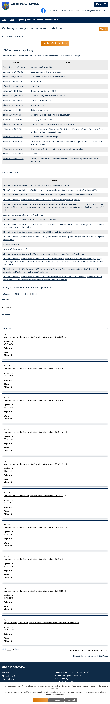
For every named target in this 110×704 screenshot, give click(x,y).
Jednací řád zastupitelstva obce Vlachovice (23, 215)
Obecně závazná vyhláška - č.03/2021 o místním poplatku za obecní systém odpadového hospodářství (51, 190)
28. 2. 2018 (8, 376)
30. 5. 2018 (9, 471)
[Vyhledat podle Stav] (55, 328)
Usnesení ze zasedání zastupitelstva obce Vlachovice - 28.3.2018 (35, 400)
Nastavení (71, 700)
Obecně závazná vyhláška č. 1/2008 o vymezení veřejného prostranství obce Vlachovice (43, 254)
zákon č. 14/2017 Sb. (12, 129)
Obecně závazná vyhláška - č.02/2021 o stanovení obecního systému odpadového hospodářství (47, 195)
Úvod (4, 20)
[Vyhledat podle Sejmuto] (55, 320)
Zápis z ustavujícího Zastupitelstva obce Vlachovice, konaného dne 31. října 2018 (43, 623)
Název (5, 300)
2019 (26, 294)
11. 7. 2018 (8, 503)
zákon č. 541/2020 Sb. (13, 154)
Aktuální (8, 355)
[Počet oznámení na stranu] (104, 650)
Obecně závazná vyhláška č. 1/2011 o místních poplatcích (30, 219)
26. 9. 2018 (8, 566)
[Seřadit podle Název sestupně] (9, 299)
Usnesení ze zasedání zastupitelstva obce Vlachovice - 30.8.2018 (36, 527)
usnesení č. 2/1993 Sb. (13, 72)
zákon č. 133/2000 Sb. (13, 96)
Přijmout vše (40, 700)
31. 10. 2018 (9, 630)
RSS (103, 29)
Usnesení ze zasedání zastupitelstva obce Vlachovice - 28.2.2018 (35, 368)
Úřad (12, 20)
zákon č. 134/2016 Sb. (13, 119)
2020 (34, 294)
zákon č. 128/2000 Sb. (13, 86)
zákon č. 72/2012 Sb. (12, 91)
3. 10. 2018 (8, 598)
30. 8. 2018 (9, 534)
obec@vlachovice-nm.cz (96, 10)
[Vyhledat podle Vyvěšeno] (55, 312)
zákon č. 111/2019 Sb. (12, 141)
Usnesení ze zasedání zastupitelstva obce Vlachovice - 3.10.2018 (35, 591)
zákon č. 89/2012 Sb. (12, 110)
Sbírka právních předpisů (55, 43)
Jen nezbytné (56, 700)
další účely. (55, 688)
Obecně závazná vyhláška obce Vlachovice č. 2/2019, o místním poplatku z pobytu (41, 200)
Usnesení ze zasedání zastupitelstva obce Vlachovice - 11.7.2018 (35, 496)
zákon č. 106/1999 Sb (13, 77)
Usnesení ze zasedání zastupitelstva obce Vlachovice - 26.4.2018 (36, 432)
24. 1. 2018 (8, 344)
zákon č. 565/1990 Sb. (13, 100)
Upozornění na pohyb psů (15, 249)
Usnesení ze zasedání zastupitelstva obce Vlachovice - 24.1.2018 (35, 337)
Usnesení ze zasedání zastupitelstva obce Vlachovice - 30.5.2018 (36, 464)
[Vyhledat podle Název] (55, 304)
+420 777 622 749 (61, 10)
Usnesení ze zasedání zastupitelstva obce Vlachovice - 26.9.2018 (35, 559)
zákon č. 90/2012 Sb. (12, 115)
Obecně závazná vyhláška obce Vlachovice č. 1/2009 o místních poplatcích (38, 232)
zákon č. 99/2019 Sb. (12, 149)
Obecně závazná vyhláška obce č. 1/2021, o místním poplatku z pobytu (36, 185)
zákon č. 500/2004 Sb (13, 81)
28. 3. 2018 (8, 407)
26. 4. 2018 (9, 439)
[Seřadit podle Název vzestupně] (9, 298)
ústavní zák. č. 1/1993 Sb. (14, 67)
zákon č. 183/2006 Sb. (13, 105)
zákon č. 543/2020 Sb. (13, 159)
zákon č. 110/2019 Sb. (13, 137)
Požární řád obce (11, 244)
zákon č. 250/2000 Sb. (13, 124)
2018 (17, 294)
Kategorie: (6, 294)
